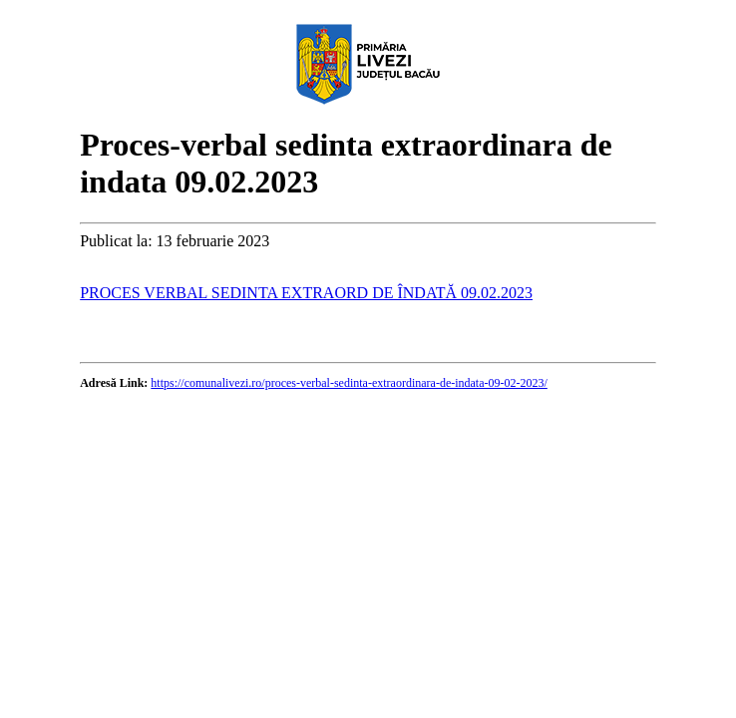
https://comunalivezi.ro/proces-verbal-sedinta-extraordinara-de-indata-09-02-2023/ (349, 383)
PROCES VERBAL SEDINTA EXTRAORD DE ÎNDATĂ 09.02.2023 (306, 292)
